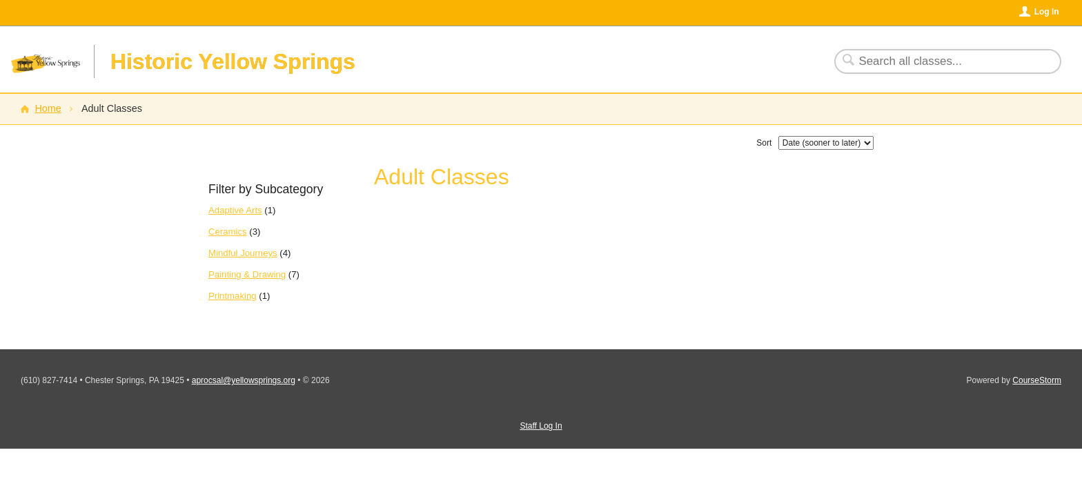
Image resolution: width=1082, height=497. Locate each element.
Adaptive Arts (235, 210)
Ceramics (227, 231)
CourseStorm (1036, 380)
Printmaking (232, 296)
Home (48, 108)
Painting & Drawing (247, 274)
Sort (763, 143)
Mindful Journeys (242, 253)
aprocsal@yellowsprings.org (243, 380)
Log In (1046, 12)
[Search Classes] (939, 61)
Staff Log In (541, 426)
